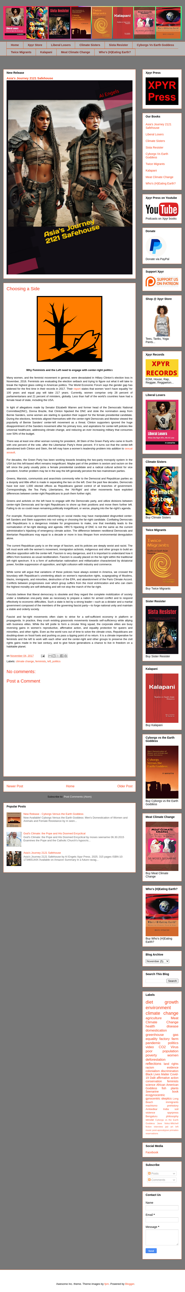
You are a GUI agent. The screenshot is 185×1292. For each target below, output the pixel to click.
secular (150, 1119)
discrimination (169, 1071)
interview (158, 1126)
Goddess (151, 1088)
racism (150, 1067)
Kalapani (46, 52)
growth (171, 1002)
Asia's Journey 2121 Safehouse (30, 78)
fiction (149, 1126)
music (149, 1130)
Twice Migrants (21, 52)
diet (149, 1002)
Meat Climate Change (75, 52)
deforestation (156, 1060)
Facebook (152, 1152)
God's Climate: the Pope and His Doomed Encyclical (54, 833)
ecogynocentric (155, 1095)
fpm (106, 1283)
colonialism (153, 1071)
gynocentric (153, 1098)
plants (174, 1088)
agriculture (154, 1018)
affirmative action (167, 1077)
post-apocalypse (160, 1130)
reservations (152, 1133)
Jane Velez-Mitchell (167, 1123)
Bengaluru (151, 1116)
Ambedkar (151, 1109)
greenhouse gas (162, 1035)
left (49, 661)
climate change (25, 661)
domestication (156, 1030)
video (150, 1047)
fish (164, 1088)
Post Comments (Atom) (77, 796)
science (150, 1084)
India (166, 1109)
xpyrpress (172, 1112)
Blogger (129, 1283)
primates (174, 1130)
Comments (156, 1179)
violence (150, 1112)
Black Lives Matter (157, 1074)
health (150, 1026)
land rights (171, 1063)
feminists (40, 661)
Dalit (152, 1077)
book (175, 1091)
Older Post (124, 786)
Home (15, 45)
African (160, 1084)
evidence (172, 1067)
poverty (151, 1055)
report (77, 388)
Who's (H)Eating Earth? (115, 52)
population (170, 1051)
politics (56, 661)
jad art (169, 1126)
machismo (151, 1105)
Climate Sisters (89, 45)
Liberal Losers (61, 45)
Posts (153, 1173)
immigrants (172, 1102)
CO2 (162, 1047)
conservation (154, 1081)
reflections (153, 1064)
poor (149, 1051)
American (172, 1084)
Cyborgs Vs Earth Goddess (155, 45)
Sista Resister (118, 45)
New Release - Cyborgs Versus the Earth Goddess (53, 813)
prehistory (172, 1105)
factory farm (168, 1039)
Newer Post (15, 786)
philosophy (172, 1116)
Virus (174, 1047)
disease (172, 1026)
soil (176, 1109)
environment (158, 1007)
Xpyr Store (35, 45)
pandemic (153, 1043)
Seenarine (152, 1091)
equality (152, 1039)
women (172, 1055)
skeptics (166, 1098)
